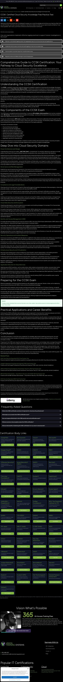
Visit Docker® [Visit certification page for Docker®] (39, 484)
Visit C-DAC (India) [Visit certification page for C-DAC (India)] (39, 533)
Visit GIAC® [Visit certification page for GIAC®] (39, 471)
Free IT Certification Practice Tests (12, 11)
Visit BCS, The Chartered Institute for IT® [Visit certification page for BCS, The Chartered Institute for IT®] (56, 510)
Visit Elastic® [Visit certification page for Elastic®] (7, 582)
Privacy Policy (18, 679)
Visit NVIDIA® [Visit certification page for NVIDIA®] (23, 546)
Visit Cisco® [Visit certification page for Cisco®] (39, 444)
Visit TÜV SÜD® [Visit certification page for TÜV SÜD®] (23, 521)
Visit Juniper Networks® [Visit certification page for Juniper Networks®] (7, 569)
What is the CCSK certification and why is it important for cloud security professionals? (23, 411)
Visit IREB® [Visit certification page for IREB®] (55, 521)
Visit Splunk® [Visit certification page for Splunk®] (55, 569)
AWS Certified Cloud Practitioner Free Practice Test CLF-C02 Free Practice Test (21, 368)
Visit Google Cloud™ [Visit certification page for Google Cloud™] (7, 457)
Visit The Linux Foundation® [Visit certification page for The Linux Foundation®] (8, 484)
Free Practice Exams (40, 8)
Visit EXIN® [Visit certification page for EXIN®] (7, 521)
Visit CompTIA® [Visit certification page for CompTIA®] (7, 444)
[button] (28, 668)
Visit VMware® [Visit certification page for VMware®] (7, 557)
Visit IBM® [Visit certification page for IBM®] (55, 457)
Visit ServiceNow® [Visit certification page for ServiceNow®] (39, 569)
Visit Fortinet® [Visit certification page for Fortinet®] (55, 546)
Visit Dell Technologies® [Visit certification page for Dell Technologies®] (39, 582)
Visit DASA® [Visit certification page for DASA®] (39, 521)
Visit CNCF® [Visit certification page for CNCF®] (24, 484)
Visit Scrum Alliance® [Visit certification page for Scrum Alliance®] (39, 496)
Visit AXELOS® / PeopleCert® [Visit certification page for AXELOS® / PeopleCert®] (8, 510)
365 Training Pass (29, 8)
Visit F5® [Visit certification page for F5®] (55, 557)
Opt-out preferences (12, 679)
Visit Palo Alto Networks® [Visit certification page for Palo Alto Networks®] (40, 546)
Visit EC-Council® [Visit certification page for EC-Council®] (23, 444)
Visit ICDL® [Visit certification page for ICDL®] (7, 546)
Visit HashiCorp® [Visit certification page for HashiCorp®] (55, 484)
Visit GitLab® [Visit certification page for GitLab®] (7, 496)
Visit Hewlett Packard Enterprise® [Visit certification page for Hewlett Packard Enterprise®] (56, 582)
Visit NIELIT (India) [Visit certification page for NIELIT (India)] (23, 533)
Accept (15, 677)
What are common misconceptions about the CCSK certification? (18, 422)
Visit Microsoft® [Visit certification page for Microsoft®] (55, 444)
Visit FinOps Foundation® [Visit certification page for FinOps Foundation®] (40, 510)
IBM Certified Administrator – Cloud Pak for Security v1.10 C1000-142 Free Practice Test (23, 373)
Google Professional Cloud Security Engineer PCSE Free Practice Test (18, 363)
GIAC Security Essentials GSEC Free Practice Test (13, 379)
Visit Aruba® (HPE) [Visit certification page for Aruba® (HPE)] (23, 582)
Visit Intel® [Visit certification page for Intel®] (39, 557)
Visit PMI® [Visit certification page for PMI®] (23, 496)
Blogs (55, 8)
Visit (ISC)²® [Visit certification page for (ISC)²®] (39, 457)
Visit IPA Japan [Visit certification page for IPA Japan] (7, 533)
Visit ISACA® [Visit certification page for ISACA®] (23, 510)
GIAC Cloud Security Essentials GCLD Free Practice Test (15, 358)
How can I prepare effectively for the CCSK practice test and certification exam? (21, 418)
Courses (49, 8)
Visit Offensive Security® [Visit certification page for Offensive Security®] (8, 471)
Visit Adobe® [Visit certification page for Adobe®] (7, 593)
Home (2, 11)
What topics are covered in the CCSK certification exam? (15, 414)
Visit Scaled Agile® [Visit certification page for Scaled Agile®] (55, 496)
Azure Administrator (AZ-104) (47, 669)
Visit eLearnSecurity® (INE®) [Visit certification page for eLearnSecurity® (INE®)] (24, 471)
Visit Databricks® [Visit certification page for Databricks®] (23, 557)
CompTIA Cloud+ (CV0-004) (47, 672)
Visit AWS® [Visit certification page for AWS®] (23, 457)
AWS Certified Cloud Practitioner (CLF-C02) (50, 670)
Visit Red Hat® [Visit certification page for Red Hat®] (55, 471)
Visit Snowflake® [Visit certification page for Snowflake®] (23, 569)
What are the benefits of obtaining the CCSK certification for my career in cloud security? (23, 425)
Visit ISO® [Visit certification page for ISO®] (55, 533)
